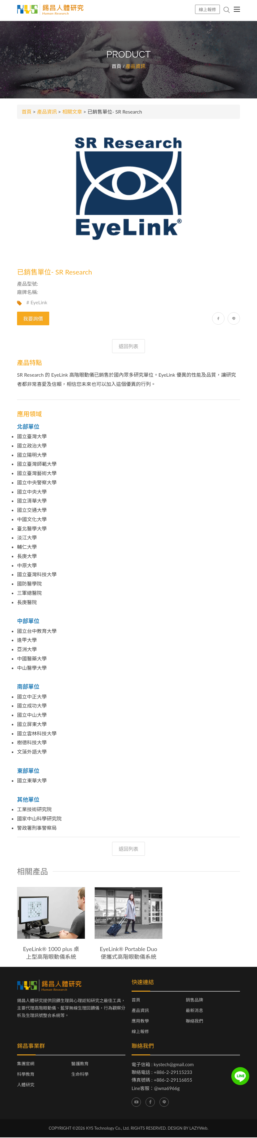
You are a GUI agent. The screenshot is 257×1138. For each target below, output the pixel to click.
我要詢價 (33, 319)
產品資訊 (47, 112)
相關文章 (72, 112)
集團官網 (25, 1064)
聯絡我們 (194, 1021)
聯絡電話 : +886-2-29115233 (162, 1072)
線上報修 (207, 9)
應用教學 (140, 1021)
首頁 (116, 67)
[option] (51, 924)
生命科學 (80, 1075)
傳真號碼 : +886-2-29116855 (162, 1080)
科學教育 (25, 1075)
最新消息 (194, 1011)
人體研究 (25, 1085)
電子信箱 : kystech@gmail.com (163, 1065)
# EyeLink (36, 303)
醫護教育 (80, 1064)
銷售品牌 (194, 1000)
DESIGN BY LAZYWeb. (188, 1128)
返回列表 (128, 347)
